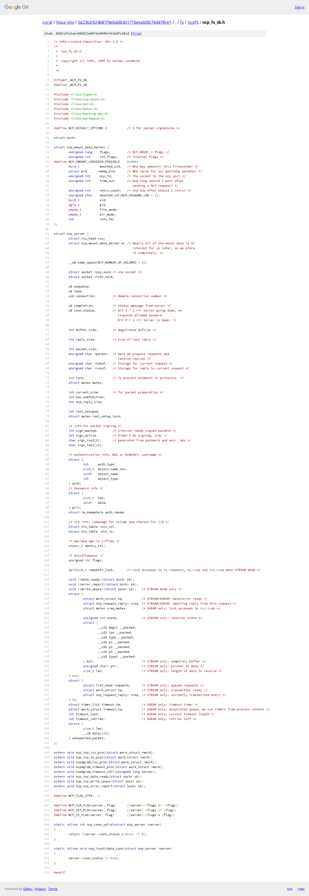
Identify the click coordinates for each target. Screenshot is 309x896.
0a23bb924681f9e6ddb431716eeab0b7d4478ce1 (124, 22)
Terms (53, 889)
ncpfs (193, 22)
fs (182, 22)
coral (47, 22)
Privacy (40, 889)
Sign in (299, 7)
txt (290, 889)
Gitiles (27, 889)
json (300, 889)
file (136, 33)
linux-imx (65, 22)
